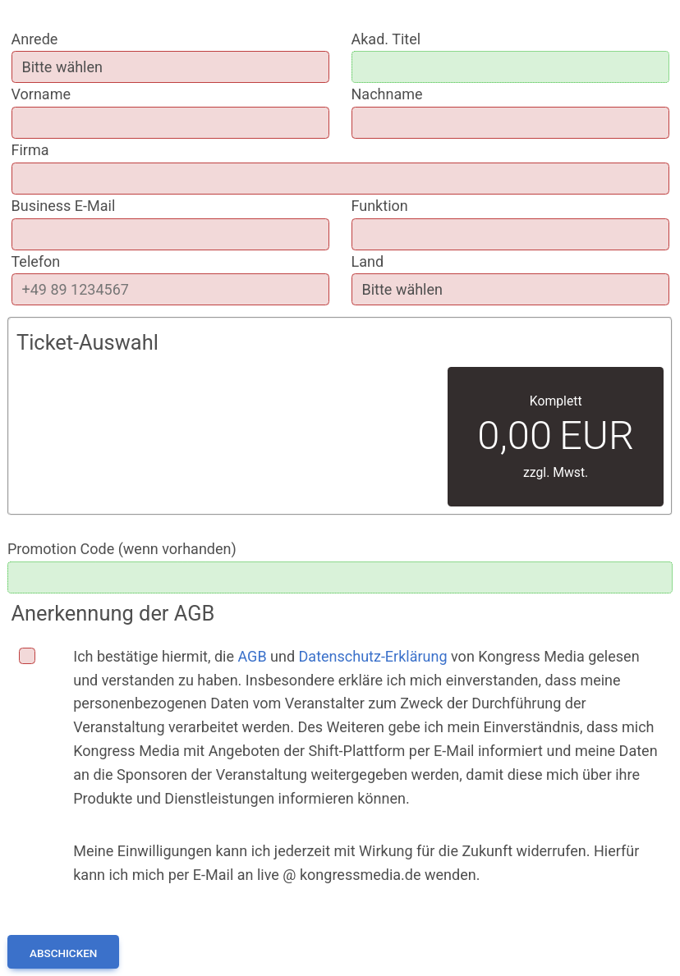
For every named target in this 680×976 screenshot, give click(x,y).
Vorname (41, 94)
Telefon (36, 261)
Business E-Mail (63, 205)
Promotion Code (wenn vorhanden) (122, 548)
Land (367, 261)
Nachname (387, 94)
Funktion (379, 205)
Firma (30, 149)
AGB (251, 656)
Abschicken (63, 953)
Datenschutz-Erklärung (373, 656)
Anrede (34, 39)
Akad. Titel (386, 39)
